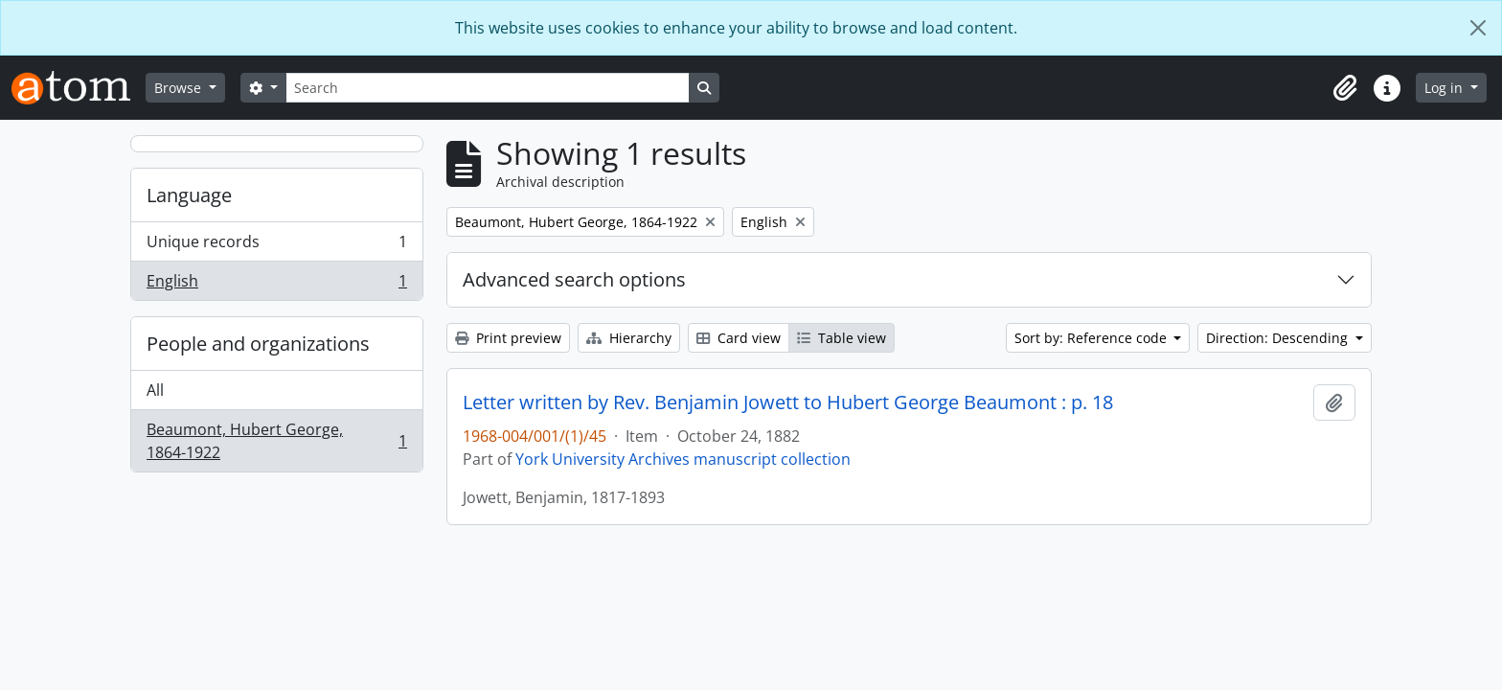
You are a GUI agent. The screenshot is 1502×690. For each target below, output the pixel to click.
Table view (841, 338)
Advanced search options (574, 279)
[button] (1345, 88)
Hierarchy (628, 338)
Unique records (276, 246)
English (276, 284)
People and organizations (258, 343)
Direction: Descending (1279, 338)
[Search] (487, 88)
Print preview (508, 338)
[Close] (1478, 28)
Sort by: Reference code (1092, 338)
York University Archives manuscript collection (683, 459)
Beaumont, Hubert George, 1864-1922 (276, 441)
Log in (1445, 88)
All (155, 390)
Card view (738, 338)
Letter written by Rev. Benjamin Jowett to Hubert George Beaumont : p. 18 (788, 402)
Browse (179, 88)
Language (189, 195)
